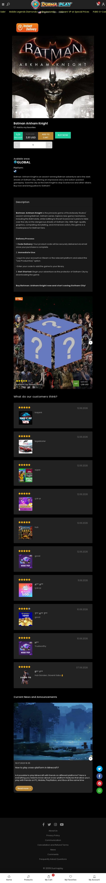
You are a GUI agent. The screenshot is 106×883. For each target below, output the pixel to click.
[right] (90, 342)
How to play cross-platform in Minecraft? (37, 767)
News (53, 849)
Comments (53, 854)
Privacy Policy (53, 835)
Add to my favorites (25, 127)
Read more (24, 788)
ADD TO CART (45, 136)
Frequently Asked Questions (53, 859)
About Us (53, 830)
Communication (53, 840)
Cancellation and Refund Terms (53, 844)
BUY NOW (63, 135)
